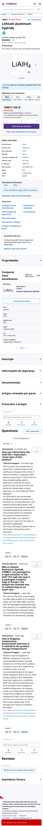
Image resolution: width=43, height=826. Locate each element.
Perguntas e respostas (28, 206)
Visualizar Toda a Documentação (16, 196)
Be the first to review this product (20, 770)
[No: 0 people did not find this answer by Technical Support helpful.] (16, 556)
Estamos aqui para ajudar (15, 248)
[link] (7, 412)
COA (6, 185)
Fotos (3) (21, 78)
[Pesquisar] (38, 9)
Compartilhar (34, 20)
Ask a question (32, 431)
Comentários (29, 212)
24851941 (25, 157)
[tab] (6, 14)
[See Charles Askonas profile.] (9, 563)
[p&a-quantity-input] (21, 121)
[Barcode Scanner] (34, 4)
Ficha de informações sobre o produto (20, 190)
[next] (35, 65)
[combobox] (21, 9)
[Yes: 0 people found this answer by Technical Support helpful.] (8, 556)
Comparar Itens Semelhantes (9, 206)
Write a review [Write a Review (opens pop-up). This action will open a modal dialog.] (7, 43)
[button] (7, 98)
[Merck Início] (11, 4)
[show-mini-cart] (39, 3)
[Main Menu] (3, 3)
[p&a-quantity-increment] (36, 121)
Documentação (9, 218)
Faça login (6, 85)
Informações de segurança (9, 213)
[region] (21, 65)
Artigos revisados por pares (11, 227)
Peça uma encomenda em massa (21, 132)
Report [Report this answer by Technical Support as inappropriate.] (25, 556)
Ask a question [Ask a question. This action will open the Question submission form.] (20, 43)
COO (15, 185)
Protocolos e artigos (11, 222)
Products (4, 14)
